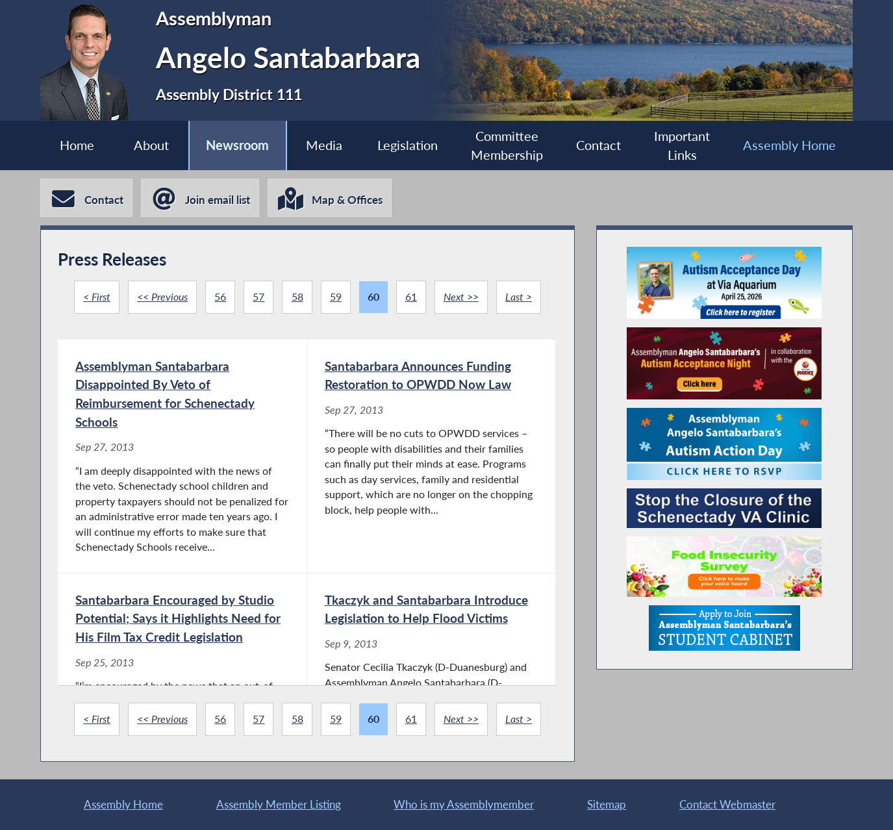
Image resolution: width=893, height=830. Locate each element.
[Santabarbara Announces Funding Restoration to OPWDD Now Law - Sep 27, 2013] (431, 456)
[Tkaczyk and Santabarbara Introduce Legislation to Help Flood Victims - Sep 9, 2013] (431, 680)
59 (336, 297)
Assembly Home (789, 145)
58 (297, 297)
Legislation (407, 145)
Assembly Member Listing (278, 804)
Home (77, 145)
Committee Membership (507, 145)
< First (96, 297)
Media (324, 145)
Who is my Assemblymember (464, 804)
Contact (598, 145)
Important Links (682, 145)
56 (220, 297)
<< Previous (162, 297)
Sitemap (606, 804)
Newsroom (237, 145)
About (151, 145)
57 (258, 297)
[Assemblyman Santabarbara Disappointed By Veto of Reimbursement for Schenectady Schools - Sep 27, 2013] (182, 456)
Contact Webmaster (727, 804)
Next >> (461, 297)
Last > (518, 297)
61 (411, 297)
